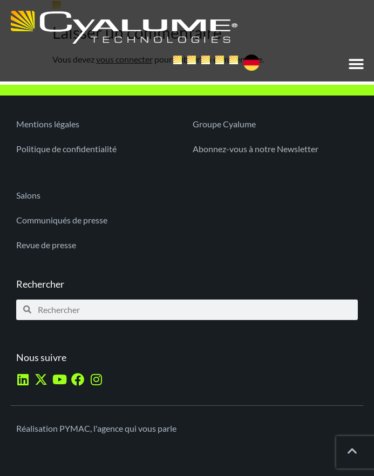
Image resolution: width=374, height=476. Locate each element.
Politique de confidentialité (66, 149)
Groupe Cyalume (224, 124)
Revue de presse (46, 245)
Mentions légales (47, 124)
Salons (28, 195)
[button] (356, 64)
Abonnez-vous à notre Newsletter (255, 149)
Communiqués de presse (61, 220)
